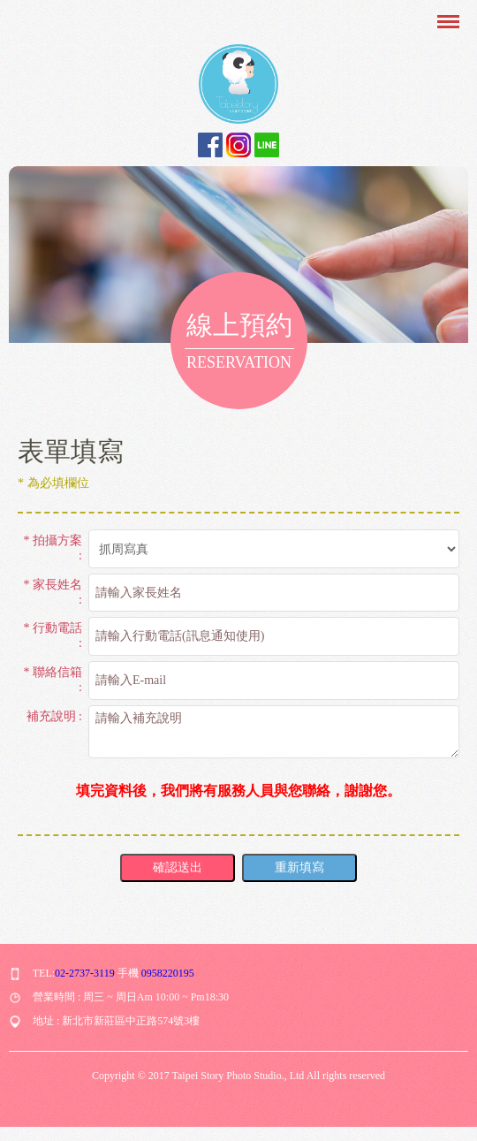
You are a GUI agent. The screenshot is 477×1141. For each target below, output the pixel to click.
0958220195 (167, 973)
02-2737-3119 (85, 973)
